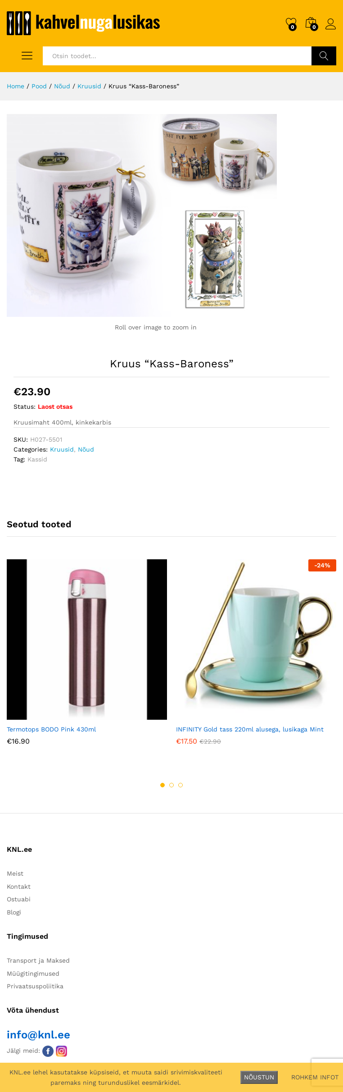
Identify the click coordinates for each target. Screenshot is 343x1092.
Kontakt (19, 886)
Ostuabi (19, 899)
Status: (25, 406)
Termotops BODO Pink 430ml (51, 729)
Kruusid (62, 449)
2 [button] (171, 785)
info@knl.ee (38, 1034)
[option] (87, 658)
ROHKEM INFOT (314, 1077)
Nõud (86, 449)
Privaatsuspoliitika (35, 986)
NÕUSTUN (259, 1077)
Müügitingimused (33, 973)
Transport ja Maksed (38, 960)
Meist (15, 873)
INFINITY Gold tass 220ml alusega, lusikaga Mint (250, 729)
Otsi (323, 55)
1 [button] (162, 785)
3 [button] (180, 785)
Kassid (37, 459)
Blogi (14, 912)
